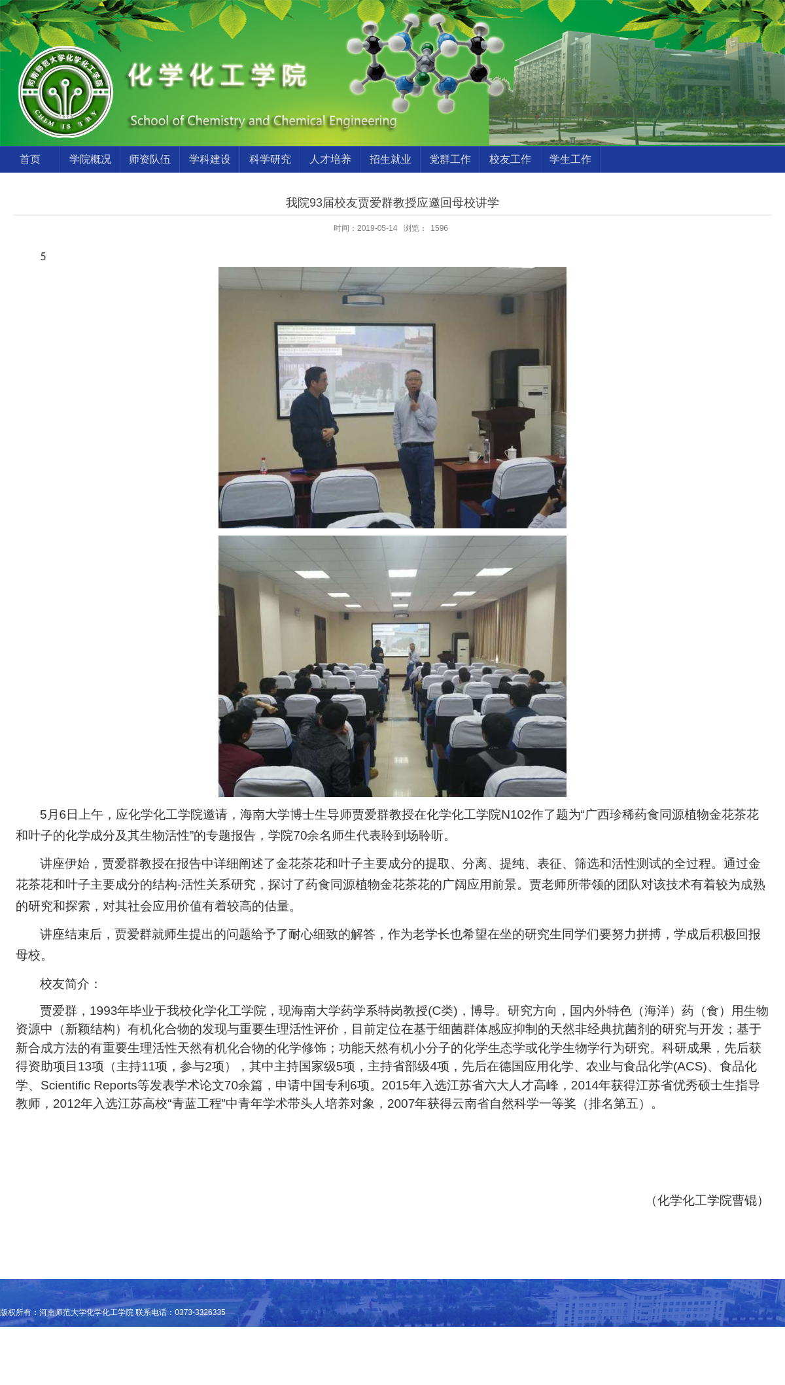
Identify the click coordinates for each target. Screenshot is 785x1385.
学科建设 (210, 159)
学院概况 (90, 159)
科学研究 (270, 159)
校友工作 (510, 159)
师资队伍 (150, 159)
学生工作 (570, 159)
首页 (30, 159)
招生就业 (390, 159)
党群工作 (450, 159)
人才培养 (330, 159)
